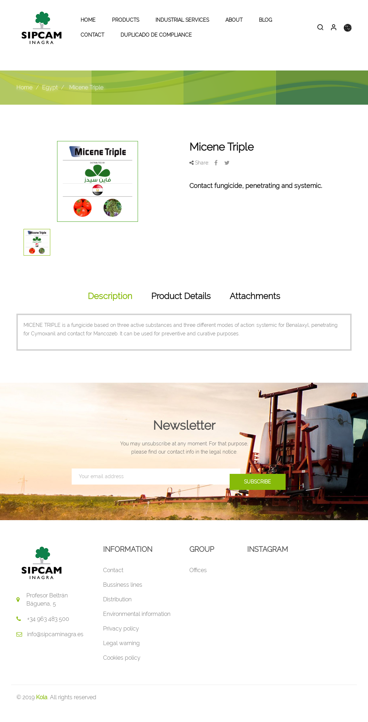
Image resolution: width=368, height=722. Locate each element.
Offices (198, 582)
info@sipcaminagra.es (55, 646)
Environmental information (136, 626)
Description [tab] (110, 308)
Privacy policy (121, 640)
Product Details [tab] (181, 308)
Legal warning (121, 655)
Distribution (117, 611)
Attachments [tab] (255, 308)
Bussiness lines (122, 596)
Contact (113, 582)
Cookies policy (121, 669)
